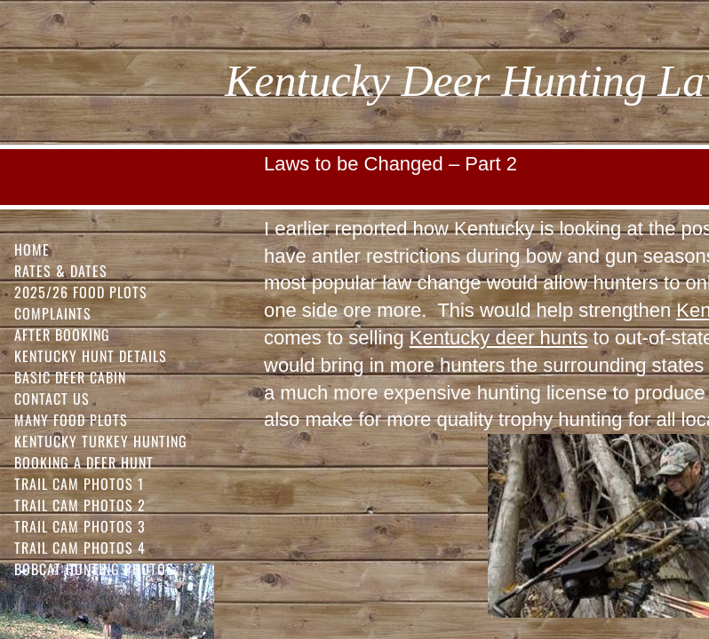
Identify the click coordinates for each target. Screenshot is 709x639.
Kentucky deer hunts (499, 338)
